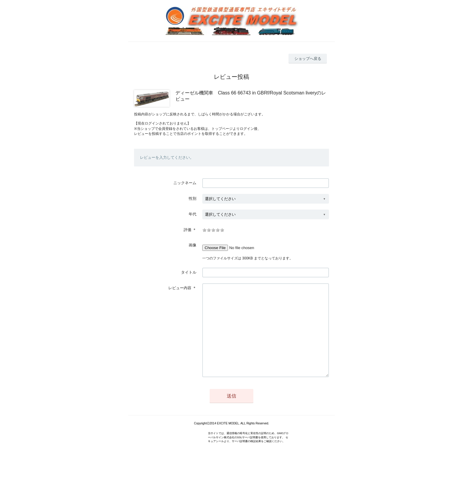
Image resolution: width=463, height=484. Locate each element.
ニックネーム (184, 183)
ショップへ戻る (307, 58)
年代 (192, 214)
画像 (192, 245)
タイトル (188, 272)
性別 (192, 198)
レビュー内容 (179, 288)
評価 (187, 230)
